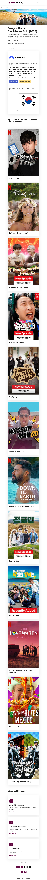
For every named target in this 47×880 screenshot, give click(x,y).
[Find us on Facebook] (22, 872)
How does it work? (25, 81)
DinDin (15, 43)
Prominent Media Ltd (25, 878)
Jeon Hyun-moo (20, 42)
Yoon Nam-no (20, 43)
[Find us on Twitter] (25, 872)
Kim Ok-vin (13, 42)
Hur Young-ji (28, 42)
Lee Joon (34, 42)
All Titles (23, 862)
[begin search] (45, 7)
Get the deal (13, 81)
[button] (38, 3)
